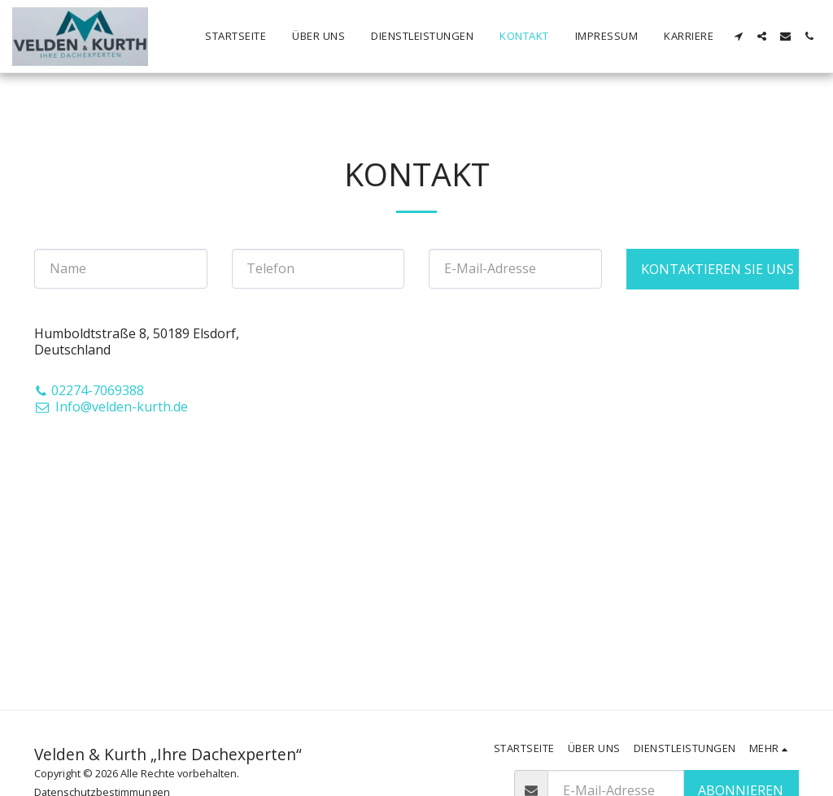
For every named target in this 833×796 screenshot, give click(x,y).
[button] (738, 36)
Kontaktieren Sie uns (717, 269)
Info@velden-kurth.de (111, 406)
